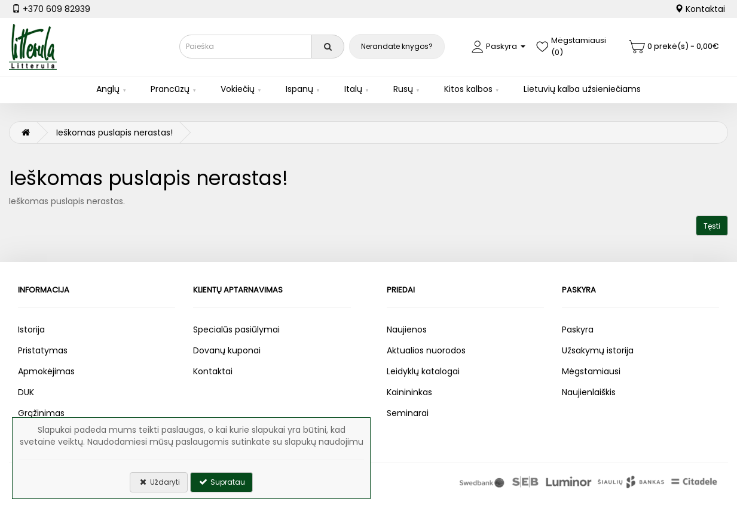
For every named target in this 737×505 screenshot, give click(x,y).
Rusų (403, 89)
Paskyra (578, 329)
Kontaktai (700, 9)
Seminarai (408, 413)
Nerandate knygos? (397, 46)
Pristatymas (43, 350)
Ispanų (299, 89)
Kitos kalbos (468, 89)
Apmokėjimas (46, 371)
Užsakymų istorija (598, 350)
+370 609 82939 (51, 9)
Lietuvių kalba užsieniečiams (582, 89)
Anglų (108, 89)
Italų (353, 89)
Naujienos (407, 329)
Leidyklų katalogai (423, 371)
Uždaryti (158, 482)
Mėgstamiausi (591, 371)
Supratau (221, 482)
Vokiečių (238, 89)
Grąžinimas (41, 413)
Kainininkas (409, 392)
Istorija (31, 329)
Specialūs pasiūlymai (236, 329)
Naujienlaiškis (589, 392)
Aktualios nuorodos (426, 350)
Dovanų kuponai (227, 350)
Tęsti (712, 226)
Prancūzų (170, 89)
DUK (26, 392)
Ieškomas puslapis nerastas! (114, 132)
